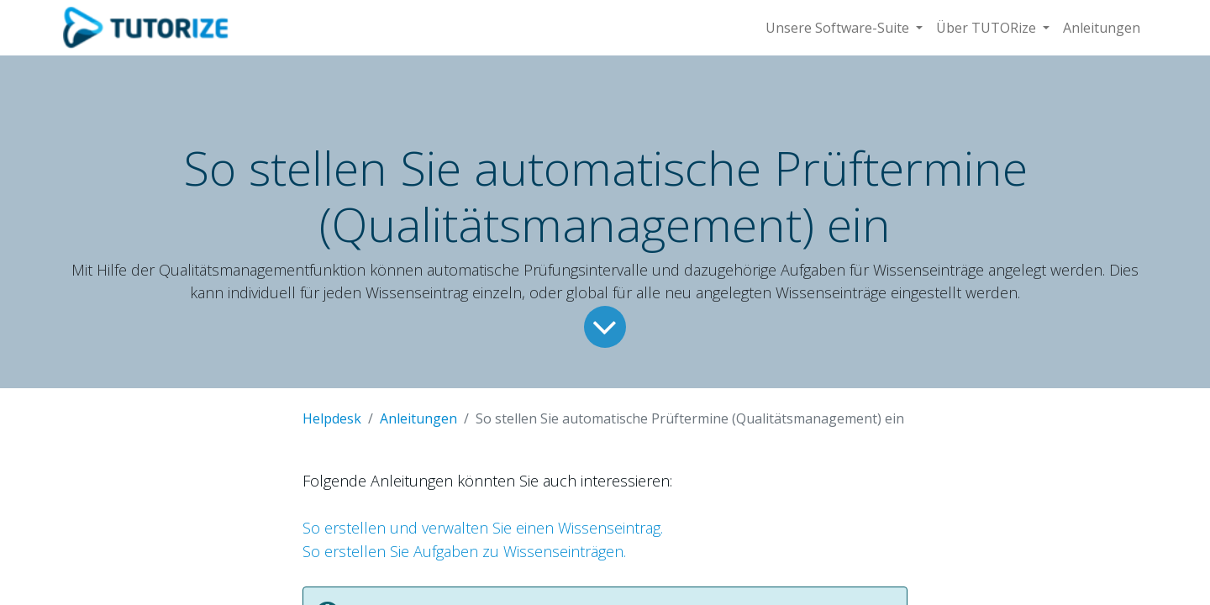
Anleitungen (418, 418)
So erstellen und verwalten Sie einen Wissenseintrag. (482, 528)
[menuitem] (1101, 28)
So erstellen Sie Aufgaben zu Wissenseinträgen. (464, 551)
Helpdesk (331, 418)
